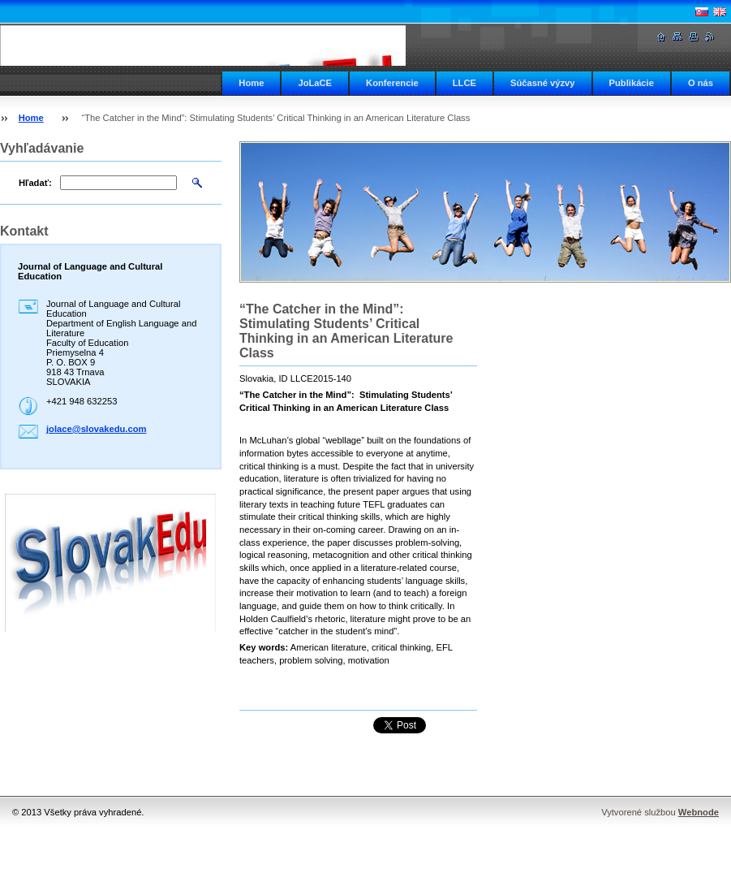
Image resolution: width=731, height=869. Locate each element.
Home (251, 83)
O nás (700, 83)
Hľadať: (35, 183)
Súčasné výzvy (542, 83)
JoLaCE (315, 83)
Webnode (698, 812)
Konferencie (392, 83)
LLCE (464, 83)
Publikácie (631, 83)
